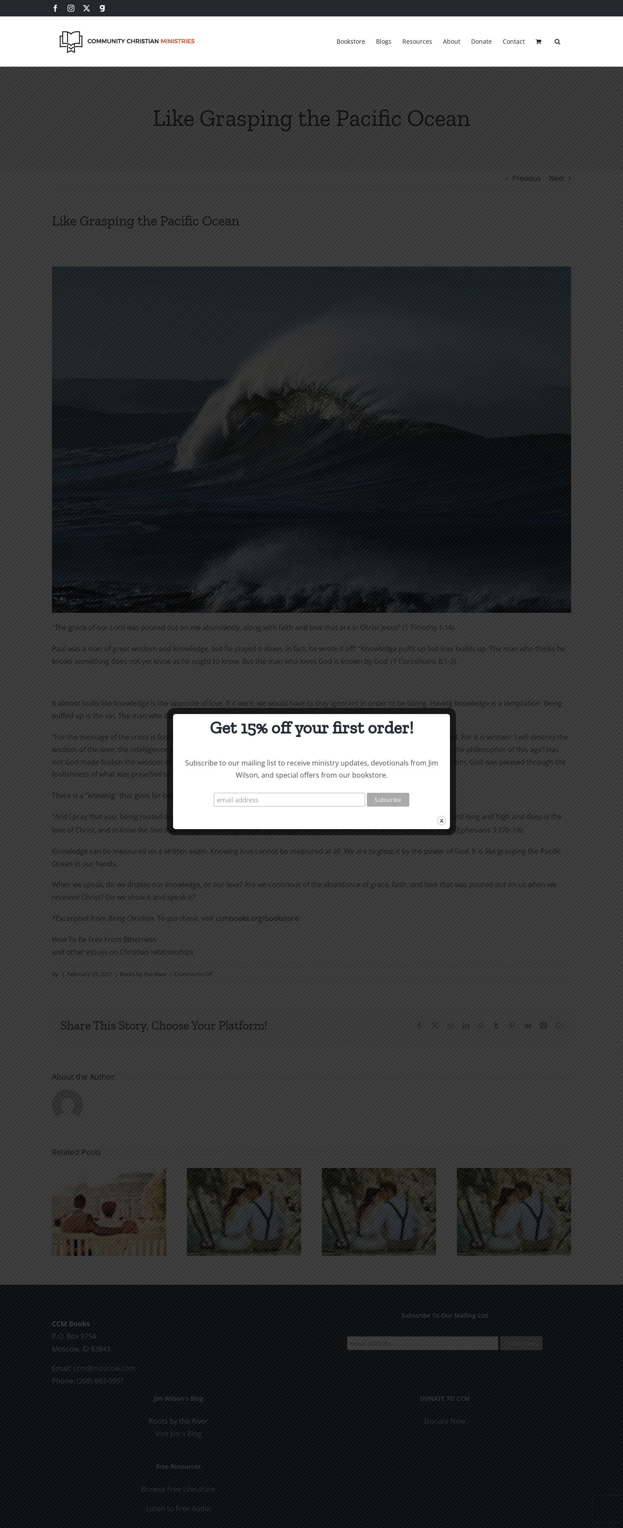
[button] (557, 40)
